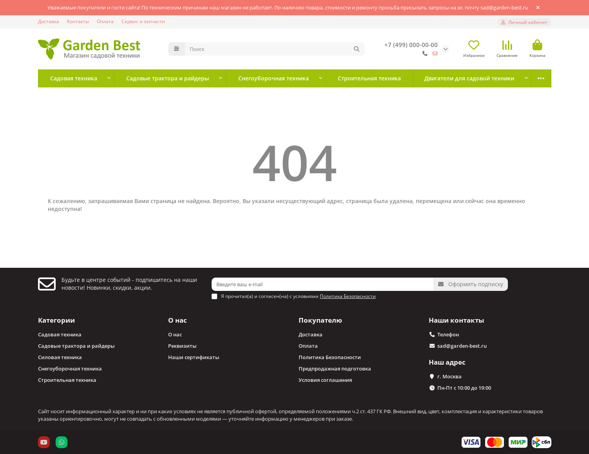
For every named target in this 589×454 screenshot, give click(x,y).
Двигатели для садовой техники (469, 78)
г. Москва (449, 376)
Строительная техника (369, 78)
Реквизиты (182, 345)
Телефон (448, 334)
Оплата (105, 21)
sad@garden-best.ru (462, 345)
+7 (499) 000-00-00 (411, 45)
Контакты (78, 21)
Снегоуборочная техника (273, 78)
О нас (177, 320)
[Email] (322, 284)
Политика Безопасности (330, 357)
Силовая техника (60, 357)
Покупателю (320, 320)
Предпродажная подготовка (335, 368)
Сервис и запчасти (143, 21)
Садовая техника (73, 78)
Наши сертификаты (193, 357)
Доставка (48, 21)
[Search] (275, 49)
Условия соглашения (325, 379)
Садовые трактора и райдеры (167, 78)
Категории (56, 320)
